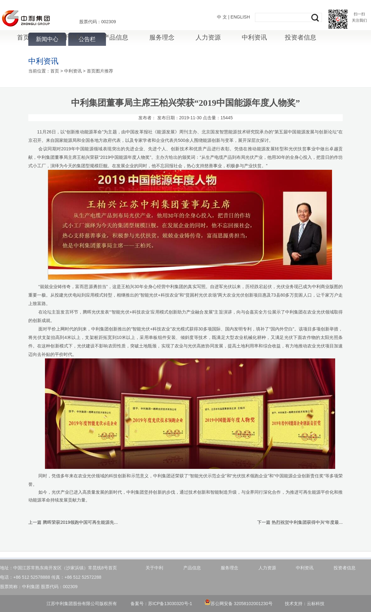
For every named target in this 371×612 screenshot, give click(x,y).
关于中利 (69, 37)
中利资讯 (254, 37)
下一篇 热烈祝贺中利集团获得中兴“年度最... (300, 522)
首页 (23, 37)
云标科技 (315, 603)
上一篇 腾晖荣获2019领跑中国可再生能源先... (73, 522)
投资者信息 (300, 37)
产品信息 (115, 37)
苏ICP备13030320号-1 (170, 603)
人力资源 (208, 37)
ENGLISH (240, 16)
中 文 (222, 16)
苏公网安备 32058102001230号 (238, 603)
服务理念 (161, 37)
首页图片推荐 (100, 70)
